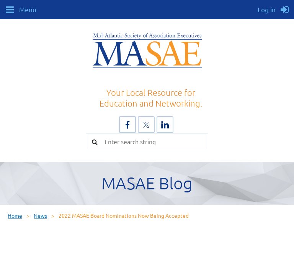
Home (15, 215)
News (40, 215)
